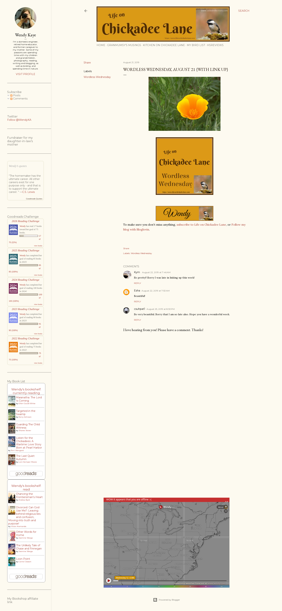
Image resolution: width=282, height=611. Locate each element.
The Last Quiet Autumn (25, 457)
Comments (19, 98)
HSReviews (215, 45)
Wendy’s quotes (18, 166)
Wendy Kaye (25, 35)
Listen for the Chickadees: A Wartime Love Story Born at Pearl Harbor (29, 442)
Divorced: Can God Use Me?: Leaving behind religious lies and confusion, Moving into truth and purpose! (24, 515)
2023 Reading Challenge (25, 309)
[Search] (243, 10)
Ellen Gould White (27, 403)
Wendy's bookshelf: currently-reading (26, 391)
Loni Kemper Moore (28, 462)
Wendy (23, 226)
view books (38, 246)
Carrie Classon (25, 561)
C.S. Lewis (28, 192)
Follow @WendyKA (19, 119)
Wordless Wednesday (97, 77)
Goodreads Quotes (34, 199)
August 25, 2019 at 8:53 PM (161, 309)
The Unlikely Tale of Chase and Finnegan (29, 547)
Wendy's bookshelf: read (26, 487)
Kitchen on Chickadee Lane (164, 45)
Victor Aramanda (18, 526)
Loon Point (23, 558)
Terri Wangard (17, 450)
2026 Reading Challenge (25, 221)
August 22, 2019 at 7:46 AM (156, 272)
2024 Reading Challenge (25, 279)
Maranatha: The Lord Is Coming (29, 399)
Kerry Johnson (25, 417)
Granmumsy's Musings (124, 45)
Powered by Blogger (166, 600)
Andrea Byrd (24, 500)
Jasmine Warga (26, 538)
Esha (137, 290)
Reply (137, 283)
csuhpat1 (139, 309)
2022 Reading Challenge (25, 338)
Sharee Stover (25, 430)
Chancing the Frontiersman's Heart (29, 495)
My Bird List (196, 45)
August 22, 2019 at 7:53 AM (156, 290)
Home (101, 45)
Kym (137, 272)
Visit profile (25, 74)
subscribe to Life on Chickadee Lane (201, 224)
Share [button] (87, 62)
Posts (15, 95)
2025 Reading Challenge (25, 250)
